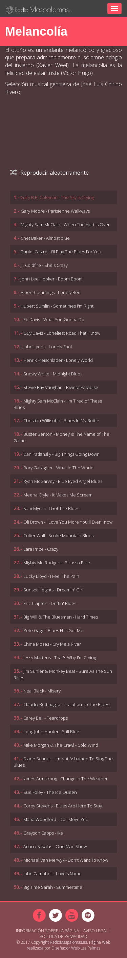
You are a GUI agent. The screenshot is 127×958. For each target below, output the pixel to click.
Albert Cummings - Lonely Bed (51, 292)
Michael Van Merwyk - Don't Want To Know (65, 860)
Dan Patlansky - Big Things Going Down (61, 454)
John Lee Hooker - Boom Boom (52, 279)
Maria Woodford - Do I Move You (55, 819)
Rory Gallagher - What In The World (58, 468)
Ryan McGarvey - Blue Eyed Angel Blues (62, 481)
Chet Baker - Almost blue (45, 238)
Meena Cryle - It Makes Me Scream (57, 495)
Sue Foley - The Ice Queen (50, 792)
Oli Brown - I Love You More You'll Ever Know (67, 522)
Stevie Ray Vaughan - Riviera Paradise (60, 387)
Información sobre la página (47, 931)
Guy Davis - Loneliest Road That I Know (61, 333)
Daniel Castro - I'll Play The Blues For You (61, 252)
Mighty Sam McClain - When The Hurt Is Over (65, 224)
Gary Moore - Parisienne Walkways (55, 211)
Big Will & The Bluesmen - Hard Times (60, 617)
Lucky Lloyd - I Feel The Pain (51, 576)
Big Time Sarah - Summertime (52, 887)
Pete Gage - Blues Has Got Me (53, 630)
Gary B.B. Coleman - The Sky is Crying (57, 197)
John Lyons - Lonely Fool (47, 347)
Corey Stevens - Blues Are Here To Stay (62, 806)
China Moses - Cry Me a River (52, 644)
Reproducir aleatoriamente (49, 172)
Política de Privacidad (63, 936)
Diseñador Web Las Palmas (75, 948)
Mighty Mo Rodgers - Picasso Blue (56, 563)
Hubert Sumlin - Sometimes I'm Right (57, 306)
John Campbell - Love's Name (52, 874)
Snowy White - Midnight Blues (52, 374)
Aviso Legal (95, 931)
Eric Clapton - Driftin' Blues (49, 603)
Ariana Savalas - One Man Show (55, 846)
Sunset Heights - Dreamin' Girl (53, 590)
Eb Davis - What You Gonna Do (53, 319)
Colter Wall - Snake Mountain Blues (58, 535)
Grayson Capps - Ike (43, 833)
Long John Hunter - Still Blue (51, 731)
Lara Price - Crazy (40, 549)
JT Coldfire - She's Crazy (44, 265)
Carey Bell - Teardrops (45, 718)
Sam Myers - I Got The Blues (51, 508)
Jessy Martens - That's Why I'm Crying (59, 657)
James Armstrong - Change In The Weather (65, 779)
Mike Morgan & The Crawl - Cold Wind (60, 745)
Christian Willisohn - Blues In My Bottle (61, 420)
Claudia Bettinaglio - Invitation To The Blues (66, 704)
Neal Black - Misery (42, 691)
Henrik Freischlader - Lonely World (58, 360)
